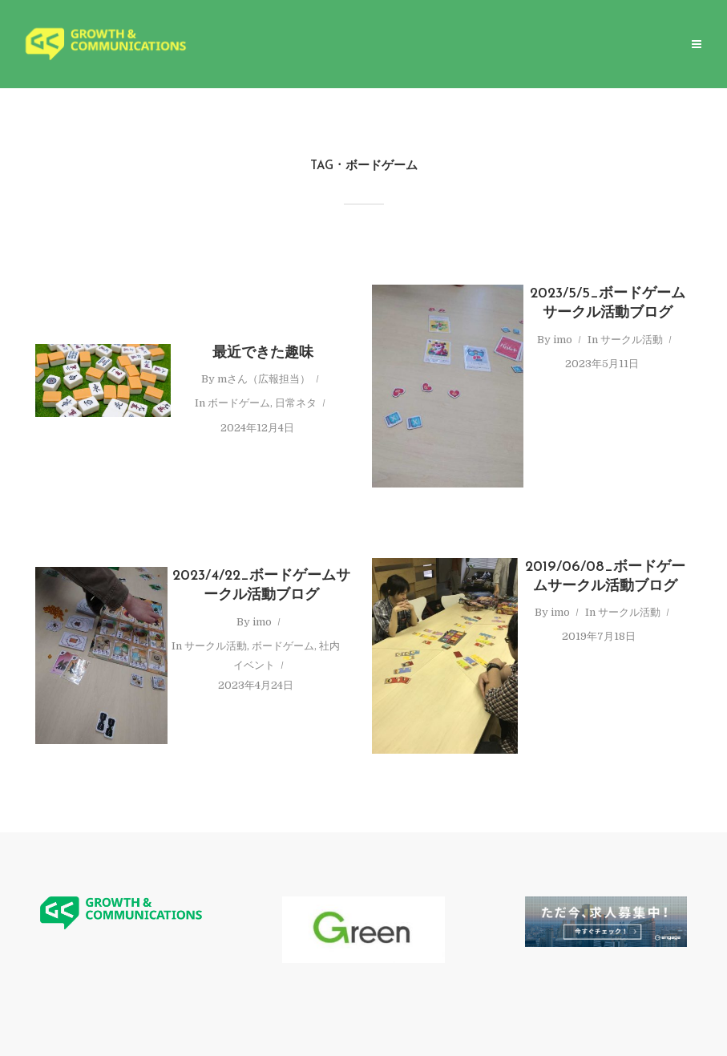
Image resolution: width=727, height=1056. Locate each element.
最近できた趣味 (262, 353)
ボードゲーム (239, 403)
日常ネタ (296, 403)
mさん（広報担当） (263, 379)
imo (562, 340)
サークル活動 (631, 340)
